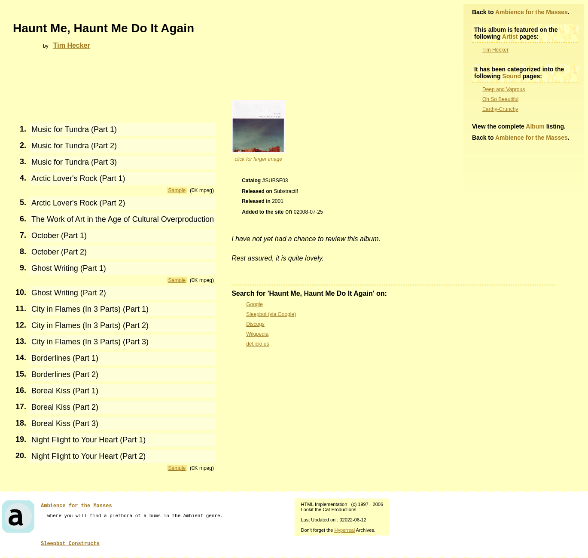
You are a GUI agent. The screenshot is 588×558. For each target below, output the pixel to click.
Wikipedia (257, 334)
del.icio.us (257, 344)
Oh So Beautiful (500, 99)
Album (535, 126)
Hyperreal (344, 530)
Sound (511, 76)
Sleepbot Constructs (70, 544)
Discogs (255, 324)
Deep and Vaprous (503, 89)
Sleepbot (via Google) (271, 314)
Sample (177, 190)
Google (254, 304)
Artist (510, 36)
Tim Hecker (495, 50)
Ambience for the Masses (531, 12)
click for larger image (258, 159)
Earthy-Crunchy (500, 109)
